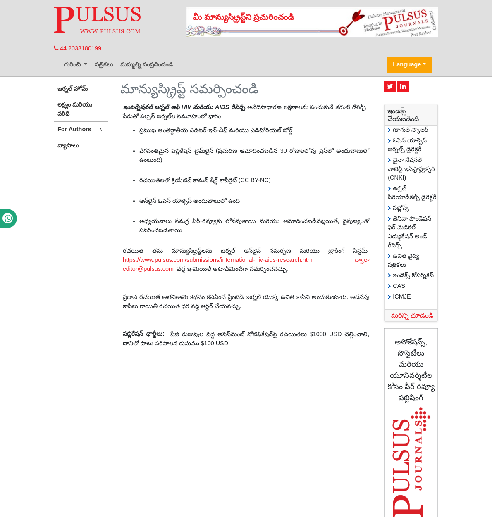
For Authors (81, 129)
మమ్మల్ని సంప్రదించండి (146, 64)
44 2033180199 (77, 48)
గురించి (73, 64)
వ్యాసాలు (68, 145)
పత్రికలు (104, 64)
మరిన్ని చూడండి (412, 315)
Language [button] (407, 64)
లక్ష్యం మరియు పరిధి (74, 109)
